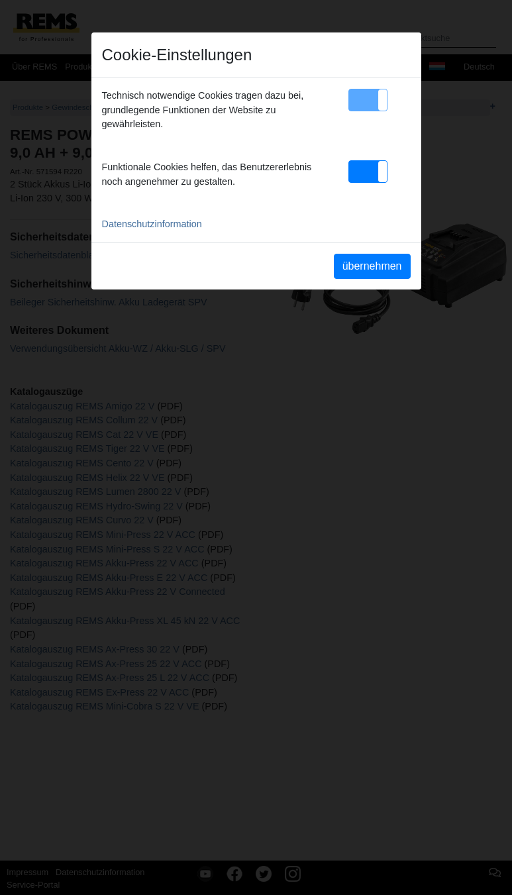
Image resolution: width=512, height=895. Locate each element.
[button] (367, 100)
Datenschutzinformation (152, 224)
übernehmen (372, 266)
